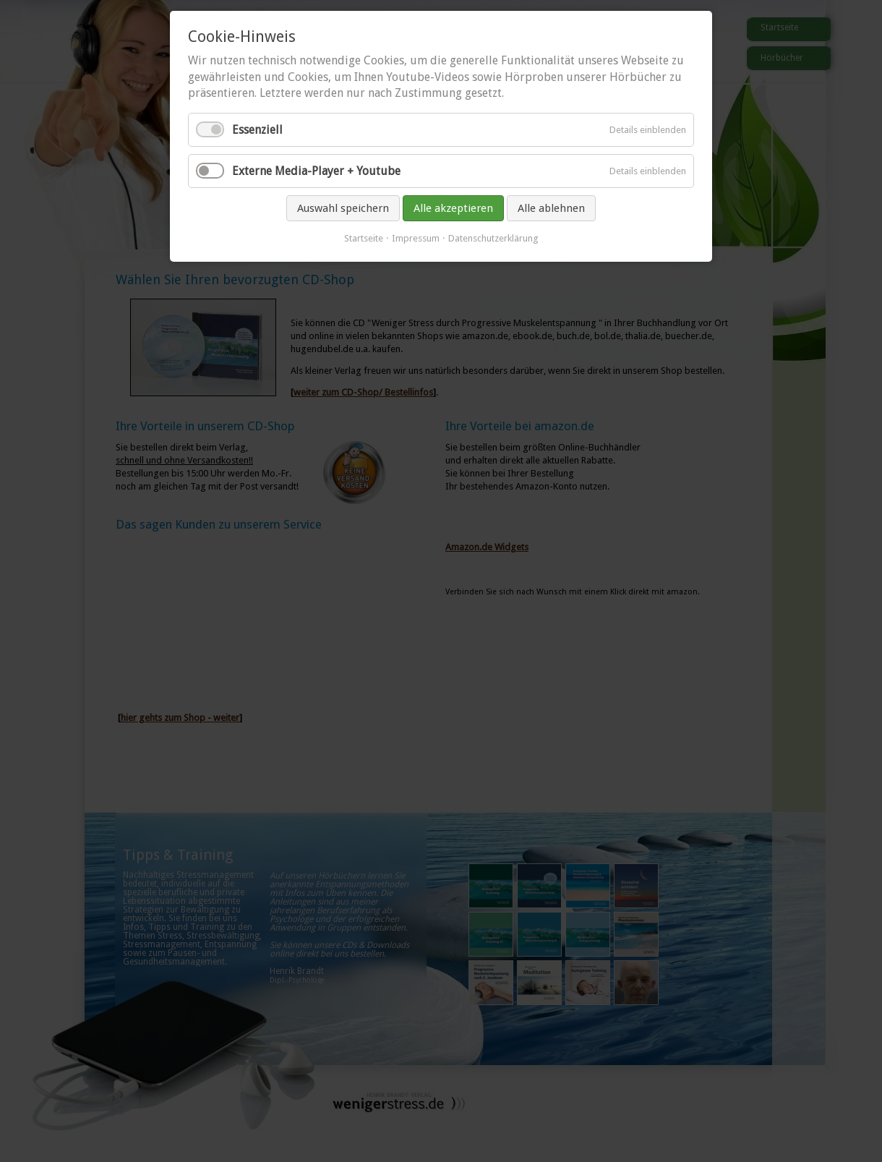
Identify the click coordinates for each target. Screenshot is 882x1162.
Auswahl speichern (343, 208)
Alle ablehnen (551, 208)
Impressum (416, 238)
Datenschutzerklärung (493, 238)
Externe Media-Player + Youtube (316, 171)
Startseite (363, 238)
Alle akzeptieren (453, 208)
